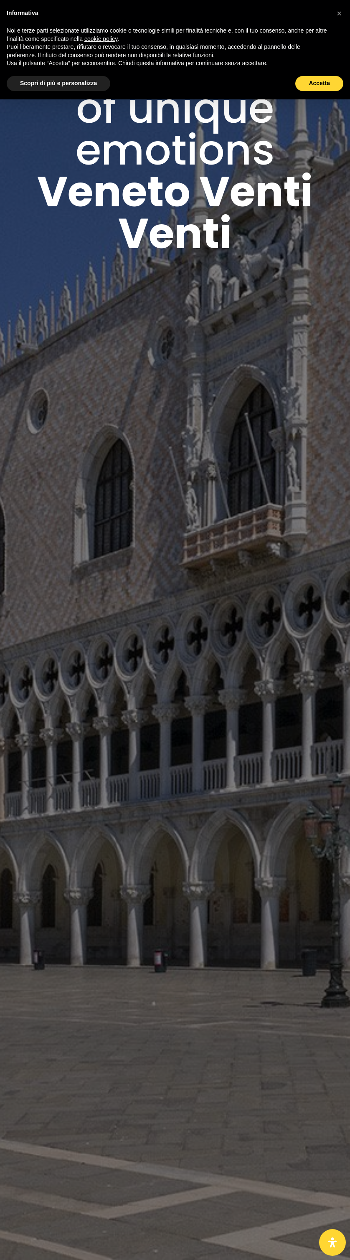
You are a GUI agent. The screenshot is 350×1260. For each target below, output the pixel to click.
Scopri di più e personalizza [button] (58, 83)
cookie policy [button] (100, 38)
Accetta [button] (319, 83)
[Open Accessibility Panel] (332, 1242)
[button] (339, 13)
